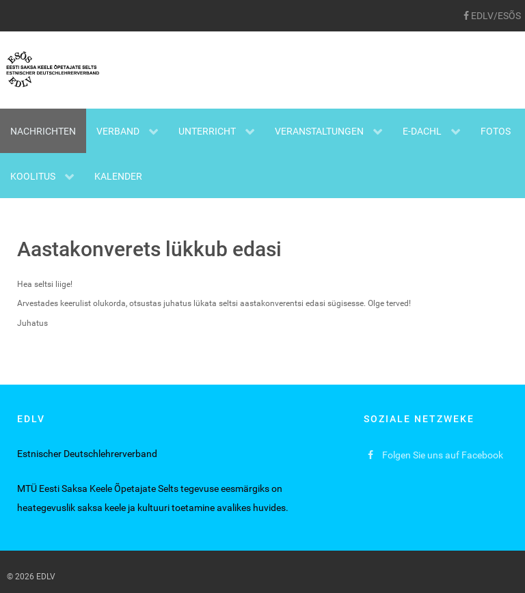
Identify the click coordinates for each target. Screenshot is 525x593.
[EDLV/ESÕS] (492, 15)
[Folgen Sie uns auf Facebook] (436, 455)
